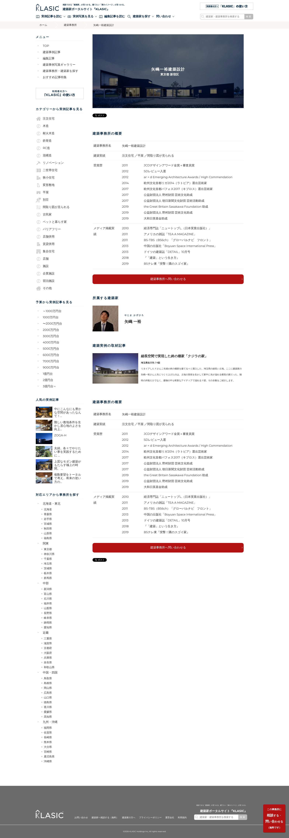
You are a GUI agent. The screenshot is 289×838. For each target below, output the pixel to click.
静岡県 (48, 622)
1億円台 (48, 373)
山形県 (48, 533)
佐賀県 (48, 732)
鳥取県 (48, 678)
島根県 (48, 683)
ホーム (43, 25)
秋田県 (48, 528)
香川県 (48, 707)
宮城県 (48, 523)
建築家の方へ (128, 817)
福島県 (48, 538)
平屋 (42, 192)
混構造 (44, 155)
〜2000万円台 (52, 323)
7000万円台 (51, 361)
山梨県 (48, 608)
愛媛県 (48, 711)
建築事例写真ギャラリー (59, 64)
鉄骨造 (44, 140)
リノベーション (50, 163)
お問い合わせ (81, 817)
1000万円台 (51, 317)
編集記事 (49, 58)
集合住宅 (45, 251)
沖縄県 (48, 761)
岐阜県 (48, 617)
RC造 (43, 148)
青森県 (48, 514)
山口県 (48, 697)
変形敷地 (45, 185)
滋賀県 (48, 643)
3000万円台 (51, 336)
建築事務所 (70, 25)
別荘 (42, 199)
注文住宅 (45, 118)
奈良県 (48, 662)
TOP (46, 46)
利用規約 (182, 817)
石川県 (48, 598)
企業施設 (45, 273)
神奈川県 (49, 553)
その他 (44, 288)
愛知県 (48, 627)
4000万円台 (51, 342)
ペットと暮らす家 (51, 222)
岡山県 (48, 687)
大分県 (48, 746)
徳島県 (48, 702)
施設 (42, 266)
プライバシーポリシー (150, 817)
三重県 (48, 638)
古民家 (44, 214)
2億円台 (48, 380)
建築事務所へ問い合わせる (168, 279)
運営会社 (169, 817)
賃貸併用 (45, 244)
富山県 (48, 593)
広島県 (48, 692)
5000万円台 (51, 348)
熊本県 (48, 742)
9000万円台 (51, 367)
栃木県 (48, 573)
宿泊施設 (45, 281)
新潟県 (48, 589)
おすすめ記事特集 (55, 77)
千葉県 (48, 558)
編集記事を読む (112, 16)
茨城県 (48, 568)
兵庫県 (48, 657)
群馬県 (48, 577)
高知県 (48, 716)
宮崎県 (48, 751)
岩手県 (48, 518)
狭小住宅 (45, 177)
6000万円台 (51, 355)
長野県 (48, 612)
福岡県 (48, 727)
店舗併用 (45, 236)
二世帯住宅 (47, 170)
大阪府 (48, 652)
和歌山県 (49, 667)
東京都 (48, 549)
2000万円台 (51, 330)
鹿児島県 (49, 756)
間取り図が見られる (53, 207)
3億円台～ (49, 386)
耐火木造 (45, 133)
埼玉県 (48, 563)
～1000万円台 (52, 311)
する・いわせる (274, 818)
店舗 (42, 259)
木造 (42, 126)
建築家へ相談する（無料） (105, 817)
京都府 (48, 648)
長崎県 (48, 737)
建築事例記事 (51, 52)
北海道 (48, 509)
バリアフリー (48, 229)
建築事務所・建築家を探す (60, 71)
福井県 (48, 603)
